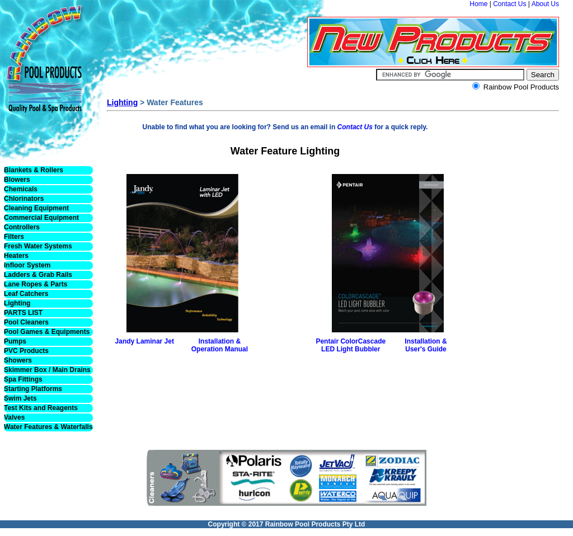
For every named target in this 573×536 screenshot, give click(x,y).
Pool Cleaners (26, 322)
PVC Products (26, 351)
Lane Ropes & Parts (35, 284)
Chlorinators (24, 199)
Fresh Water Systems (38, 246)
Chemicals (20, 189)
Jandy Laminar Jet (144, 341)
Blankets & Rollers (33, 170)
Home (478, 4)
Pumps (15, 341)
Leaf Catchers (26, 294)
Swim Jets (20, 398)
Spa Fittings (23, 379)
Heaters (16, 256)
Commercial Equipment (41, 218)
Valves (14, 417)
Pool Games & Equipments (47, 332)
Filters (14, 237)
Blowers (17, 180)
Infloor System (27, 265)
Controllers (22, 227)
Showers (18, 360)
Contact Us (509, 4)
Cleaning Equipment (36, 208)
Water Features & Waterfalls (48, 427)
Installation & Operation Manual (219, 345)
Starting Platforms (33, 389)
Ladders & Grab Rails (38, 275)
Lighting (17, 303)
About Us (545, 4)
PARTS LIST (23, 313)
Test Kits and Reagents (41, 408)
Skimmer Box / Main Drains (47, 370)
